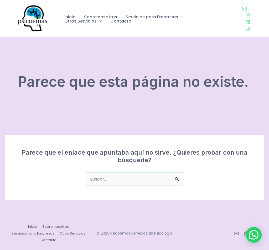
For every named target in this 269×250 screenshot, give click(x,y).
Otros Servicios (83, 21)
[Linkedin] (247, 22)
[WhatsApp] (247, 15)
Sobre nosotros (100, 17)
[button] (254, 235)
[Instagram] (247, 28)
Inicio (70, 17)
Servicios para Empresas (154, 17)
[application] (180, 17)
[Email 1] (244, 8)
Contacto (120, 21)
